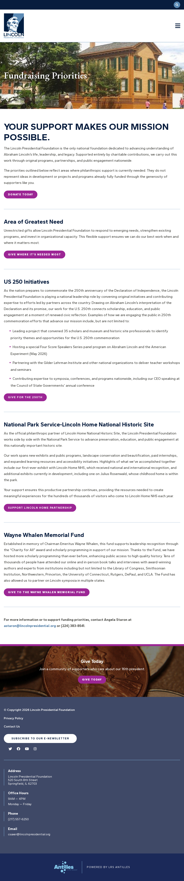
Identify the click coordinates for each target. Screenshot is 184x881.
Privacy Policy (13, 718)
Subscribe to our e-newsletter (40, 738)
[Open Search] (177, 5)
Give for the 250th (25, 397)
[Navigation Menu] (177, 26)
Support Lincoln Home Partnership (40, 507)
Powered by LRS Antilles (108, 867)
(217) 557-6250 (18, 819)
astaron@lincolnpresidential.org (30, 626)
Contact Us (12, 726)
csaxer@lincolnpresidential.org (29, 834)
